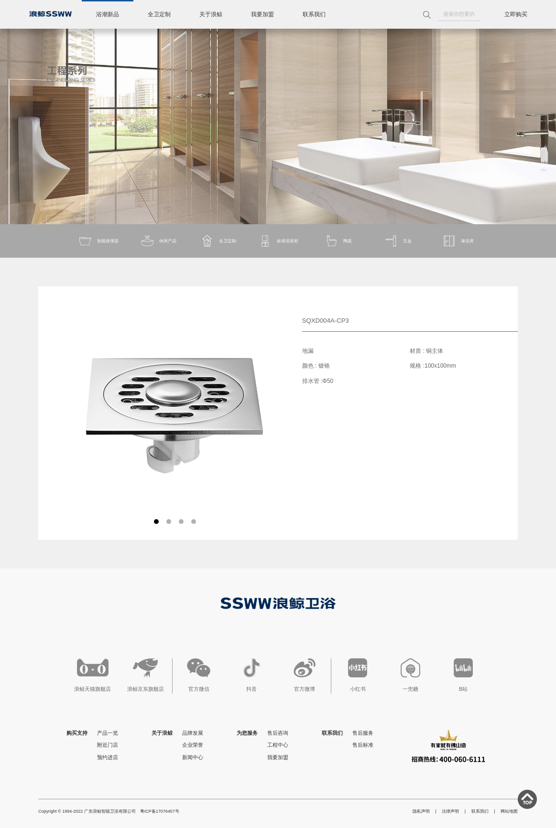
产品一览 (107, 733)
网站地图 (509, 811)
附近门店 (107, 745)
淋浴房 (458, 241)
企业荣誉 (192, 745)
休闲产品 (158, 241)
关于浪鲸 (210, 14)
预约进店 (107, 757)
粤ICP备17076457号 (159, 811)
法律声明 (450, 811)
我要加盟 (262, 14)
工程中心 (277, 745)
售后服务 (362, 733)
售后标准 (362, 745)
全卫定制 (159, 14)
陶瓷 (338, 241)
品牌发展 (192, 733)
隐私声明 (421, 811)
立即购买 (515, 14)
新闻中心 (192, 757)
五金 (398, 241)
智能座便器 (98, 241)
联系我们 (314, 14)
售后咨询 (277, 733)
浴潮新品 (107, 14)
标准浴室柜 (278, 241)
